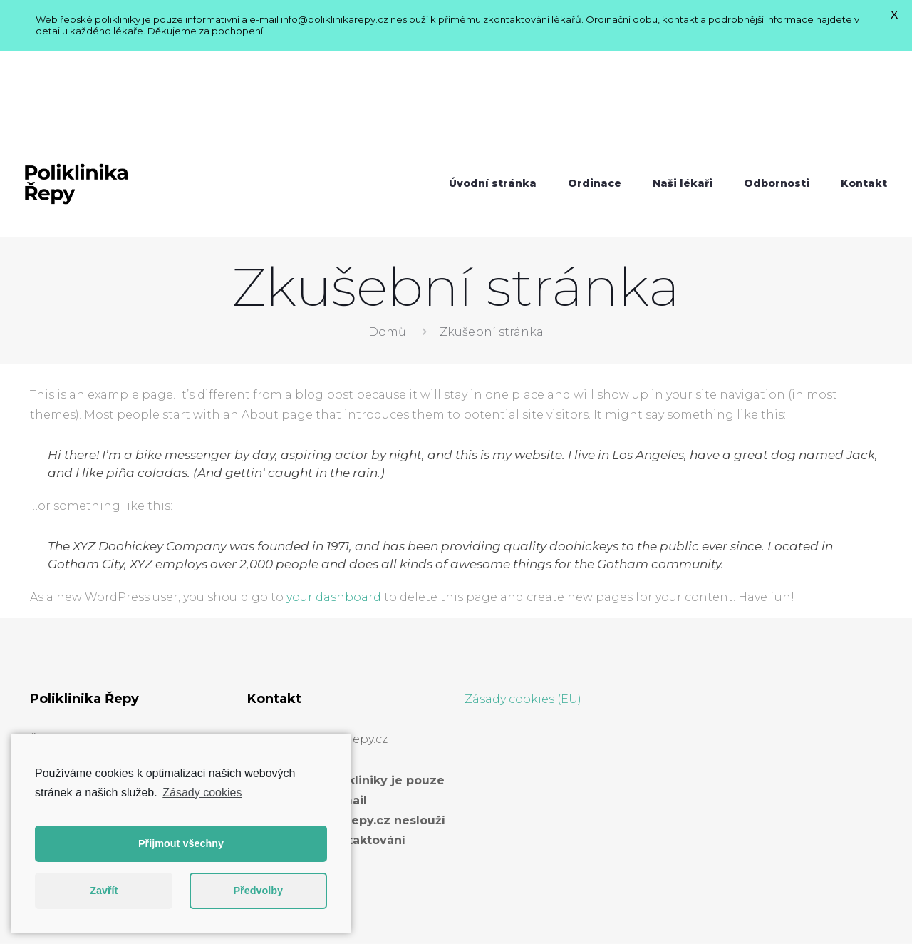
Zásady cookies (202, 792)
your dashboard (333, 496)
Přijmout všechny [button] (181, 843)
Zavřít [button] (104, 890)
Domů (387, 231)
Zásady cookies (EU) (523, 598)
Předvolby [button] (258, 890)
